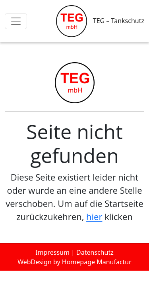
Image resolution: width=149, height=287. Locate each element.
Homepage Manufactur (97, 262)
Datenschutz (95, 252)
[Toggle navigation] (16, 21)
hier (94, 216)
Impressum (52, 252)
